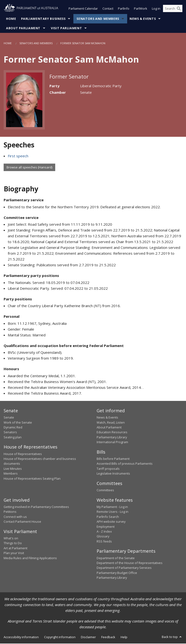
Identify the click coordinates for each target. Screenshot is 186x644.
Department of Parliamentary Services (124, 568)
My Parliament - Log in (112, 507)
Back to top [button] (172, 637)
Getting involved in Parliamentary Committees (36, 507)
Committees (105, 490)
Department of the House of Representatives (130, 563)
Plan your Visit (14, 553)
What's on (11, 538)
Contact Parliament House (22, 522)
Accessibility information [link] (21, 637)
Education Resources (112, 432)
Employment (106, 527)
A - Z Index (104, 532)
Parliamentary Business (43, 19)
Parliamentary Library (112, 437)
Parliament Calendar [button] (83, 9)
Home (11, 19)
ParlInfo (123, 9)
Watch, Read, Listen (111, 423)
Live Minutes (13, 469)
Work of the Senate (18, 423)
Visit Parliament (66, 29)
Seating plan (13, 437)
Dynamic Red (13, 428)
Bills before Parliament (113, 459)
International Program (112, 442)
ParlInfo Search (108, 517)
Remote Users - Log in (112, 512)
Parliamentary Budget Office (117, 573)
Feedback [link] (108, 637)
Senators (10, 432)
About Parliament (23, 29)
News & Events (143, 19)
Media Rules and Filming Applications (30, 558)
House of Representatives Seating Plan (32, 479)
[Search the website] (172, 9)
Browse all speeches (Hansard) (29, 168)
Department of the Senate (116, 558)
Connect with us (15, 517)
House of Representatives (23, 454)
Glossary (103, 537)
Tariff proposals (108, 469)
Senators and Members (98, 19)
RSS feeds (104, 542)
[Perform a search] (178, 9)
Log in (156, 9)
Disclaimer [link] (88, 637)
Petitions (10, 512)
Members (11, 474)
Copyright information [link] (60, 637)
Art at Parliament (15, 548)
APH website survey (111, 522)
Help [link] (124, 637)
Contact (107, 9)
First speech (18, 156)
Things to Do (13, 544)
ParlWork (140, 9)
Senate (9, 418)
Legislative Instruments (113, 474)
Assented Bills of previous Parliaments (125, 464)
